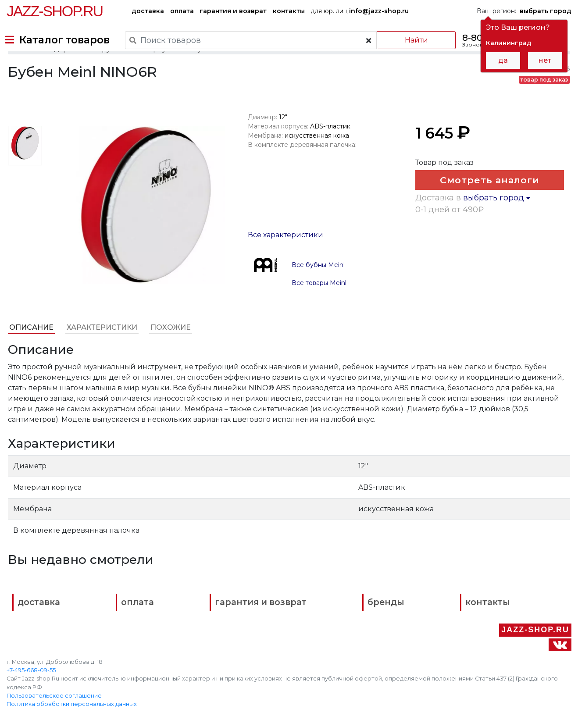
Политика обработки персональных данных (72, 696)
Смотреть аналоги (486, 205)
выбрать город (497, 256)
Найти (406, 40)
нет (545, 60)
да (503, 60)
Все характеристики (285, 256)
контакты (289, 11)
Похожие (169, 349)
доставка (148, 11)
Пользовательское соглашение (54, 688)
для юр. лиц (359, 11)
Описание (30, 349)
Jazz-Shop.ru (55, 11)
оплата (182, 11)
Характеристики (100, 349)
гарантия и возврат (233, 11)
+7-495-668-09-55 (31, 662)
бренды (325, 626)
